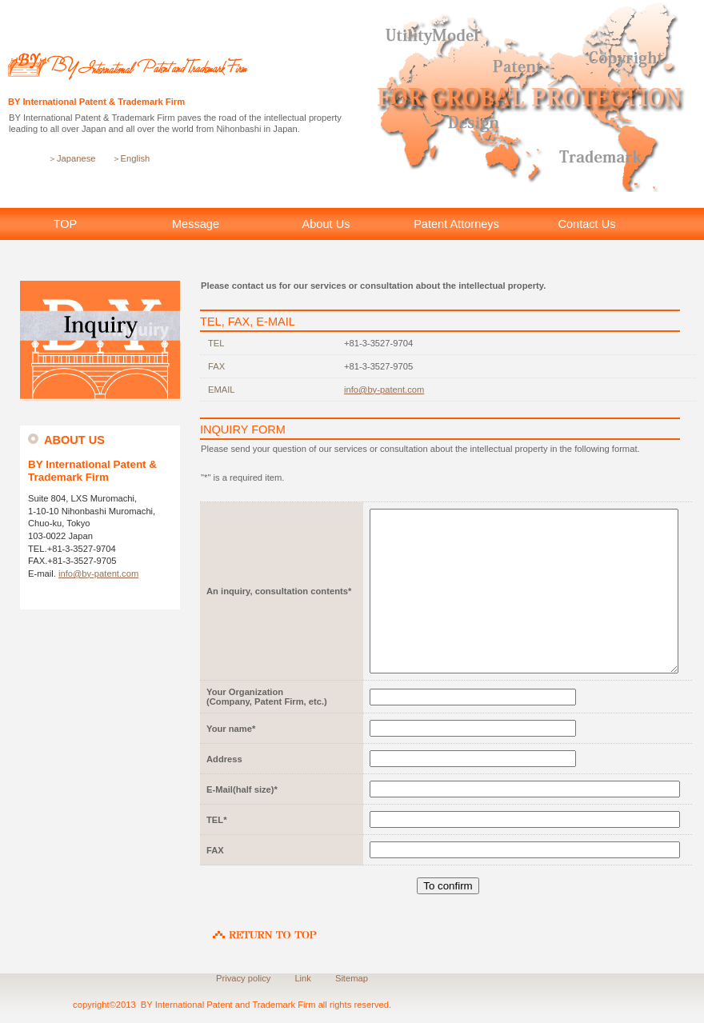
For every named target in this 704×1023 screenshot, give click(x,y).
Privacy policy (243, 978)
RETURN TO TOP (265, 927)
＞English (131, 158)
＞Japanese (72, 158)
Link (302, 978)
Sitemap (351, 978)
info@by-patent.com (98, 573)
